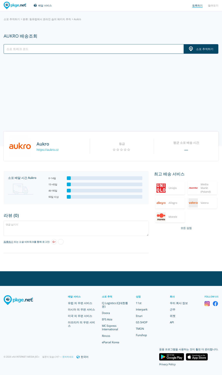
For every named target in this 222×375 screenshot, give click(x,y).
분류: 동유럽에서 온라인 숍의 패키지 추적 (47, 19)
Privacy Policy (167, 364)
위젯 (172, 316)
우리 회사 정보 (179, 303)
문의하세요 (67, 356)
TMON (140, 328)
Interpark (141, 309)
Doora (106, 313)
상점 (138, 296)
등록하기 (8, 241)
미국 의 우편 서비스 (80, 316)
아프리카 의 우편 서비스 (81, 324)
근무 (172, 309)
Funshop (141, 335)
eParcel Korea (110, 342)
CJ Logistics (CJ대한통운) (115, 304)
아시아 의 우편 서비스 (81, 309)
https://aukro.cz (48, 150)
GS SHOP (141, 322)
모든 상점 (186, 227)
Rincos (106, 336)
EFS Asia (107, 319)
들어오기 (213, 5)
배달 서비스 (45, 5)
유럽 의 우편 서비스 (80, 303)
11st (138, 303)
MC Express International (110, 327)
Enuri (139, 316)
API (172, 322)
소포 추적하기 (12, 19)
